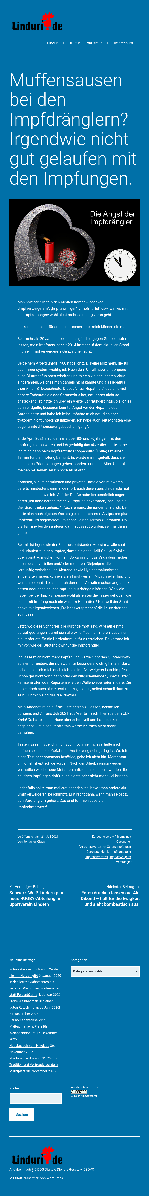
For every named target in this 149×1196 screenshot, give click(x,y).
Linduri (53, 43)
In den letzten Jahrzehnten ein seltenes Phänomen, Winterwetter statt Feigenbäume (34, 988)
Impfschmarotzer (96, 857)
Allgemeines (123, 836)
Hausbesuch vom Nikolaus (29, 1046)
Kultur (75, 43)
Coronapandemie (98, 851)
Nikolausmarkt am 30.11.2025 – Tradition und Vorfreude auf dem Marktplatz (33, 1064)
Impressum (123, 43)
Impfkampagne (121, 851)
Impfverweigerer (120, 857)
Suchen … (16, 1088)
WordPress (55, 1178)
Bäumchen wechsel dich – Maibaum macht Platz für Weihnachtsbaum (29, 1026)
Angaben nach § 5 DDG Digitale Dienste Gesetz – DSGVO (51, 1169)
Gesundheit (124, 841)
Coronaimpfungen (119, 846)
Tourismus (93, 43)
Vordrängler (124, 862)
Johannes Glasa (34, 841)
